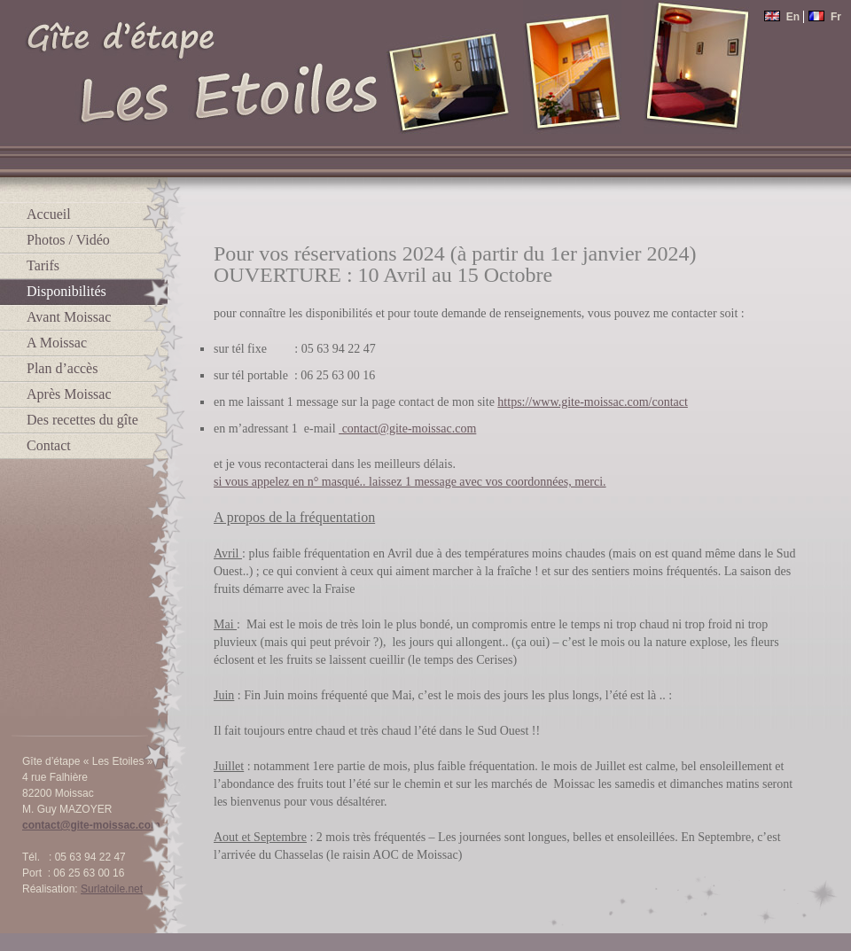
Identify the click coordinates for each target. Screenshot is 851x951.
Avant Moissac (69, 316)
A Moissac (57, 342)
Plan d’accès (62, 368)
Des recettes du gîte (82, 419)
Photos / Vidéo (68, 239)
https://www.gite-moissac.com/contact (592, 402)
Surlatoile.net (112, 889)
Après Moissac (69, 393)
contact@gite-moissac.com (91, 825)
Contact (49, 445)
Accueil (49, 214)
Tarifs (43, 265)
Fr (824, 17)
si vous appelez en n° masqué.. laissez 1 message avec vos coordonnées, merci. (410, 481)
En (783, 17)
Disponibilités (66, 291)
